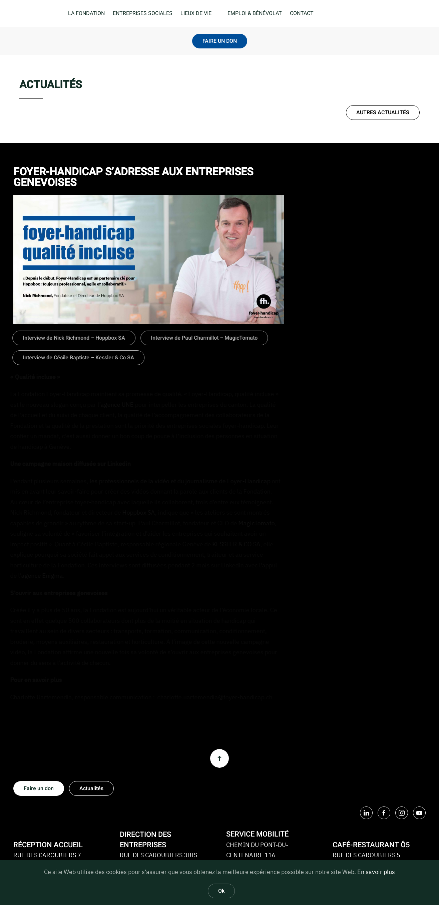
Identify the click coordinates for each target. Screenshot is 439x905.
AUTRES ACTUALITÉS (382, 113)
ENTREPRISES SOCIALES (142, 13)
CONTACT (302, 13)
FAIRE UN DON (219, 41)
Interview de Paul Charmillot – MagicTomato (203, 338)
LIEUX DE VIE (195, 13)
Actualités (91, 788)
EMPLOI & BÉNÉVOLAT (255, 13)
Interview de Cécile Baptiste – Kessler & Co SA (77, 358)
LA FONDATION (86, 13)
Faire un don (39, 788)
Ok (221, 891)
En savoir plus (376, 872)
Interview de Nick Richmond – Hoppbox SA (73, 338)
